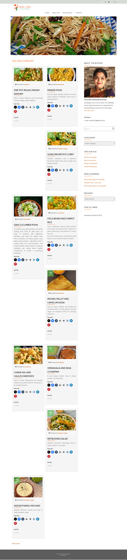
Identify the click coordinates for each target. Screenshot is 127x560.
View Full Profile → (90, 108)
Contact (77, 11)
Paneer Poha (54, 87)
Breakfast (61, 82)
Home (49, 11)
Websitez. (63, 552)
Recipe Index (66, 11)
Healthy (27, 82)
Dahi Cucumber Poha (26, 222)
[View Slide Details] (64, 33)
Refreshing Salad (57, 436)
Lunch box (61, 210)
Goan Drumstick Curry (60, 151)
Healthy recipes (63, 146)
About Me (56, 11)
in (66, 552)
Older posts (16, 541)
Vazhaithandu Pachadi (27, 503)
